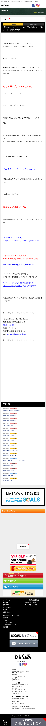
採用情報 (5, 627)
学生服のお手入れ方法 (31, 605)
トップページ (6, 600)
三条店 (7, 620)
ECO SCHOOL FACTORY (12, 624)
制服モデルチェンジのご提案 (11, 615)
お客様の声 (6, 605)
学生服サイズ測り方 (30, 602)
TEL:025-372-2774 (17, 686)
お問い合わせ (6, 612)
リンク (5, 609)
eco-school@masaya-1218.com (16, 334)
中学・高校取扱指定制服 (32, 600)
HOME (35, 12)
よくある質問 (6, 607)
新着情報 (5, 602)
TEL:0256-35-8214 (17, 673)
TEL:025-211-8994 (17, 700)
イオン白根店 (8, 622)
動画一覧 (23, 546)
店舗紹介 (5, 618)
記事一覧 (6, 19)
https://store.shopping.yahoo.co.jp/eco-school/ (18, 265)
